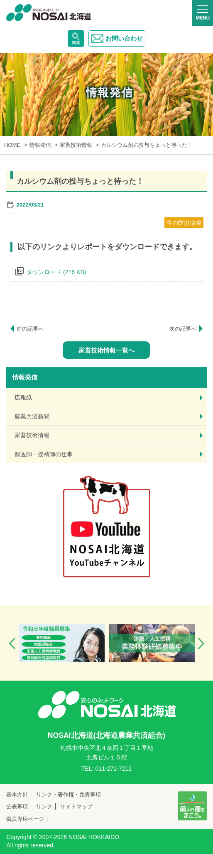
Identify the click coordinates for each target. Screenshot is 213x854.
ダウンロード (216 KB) (56, 272)
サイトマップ (76, 806)
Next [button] (201, 643)
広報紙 (23, 397)
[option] (62, 643)
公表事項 (17, 806)
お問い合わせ (117, 38)
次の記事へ (182, 329)
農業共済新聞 (32, 416)
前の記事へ (30, 329)
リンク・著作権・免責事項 (68, 794)
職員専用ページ (25, 819)
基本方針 (17, 794)
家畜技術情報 (32, 435)
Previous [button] (12, 643)
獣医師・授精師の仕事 (44, 454)
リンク (44, 806)
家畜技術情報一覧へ (106, 350)
